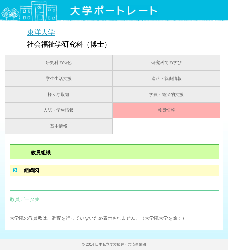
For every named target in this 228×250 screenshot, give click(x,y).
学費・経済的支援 (166, 94)
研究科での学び (166, 62)
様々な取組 (58, 94)
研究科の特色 (59, 62)
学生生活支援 (59, 78)
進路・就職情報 (166, 78)
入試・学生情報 (58, 110)
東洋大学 (41, 32)
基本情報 (58, 126)
